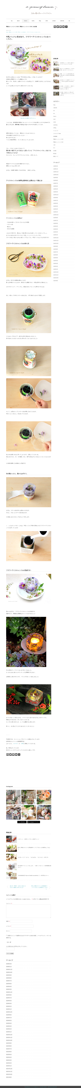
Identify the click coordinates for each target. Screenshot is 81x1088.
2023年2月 (9, 1029)
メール (8, 926)
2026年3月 (9, 963)
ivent (54, 119)
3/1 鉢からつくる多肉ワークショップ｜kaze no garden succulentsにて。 (67, 81)
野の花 (54, 153)
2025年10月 (9, 972)
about (18, 20)
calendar (62, 20)
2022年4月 (9, 1057)
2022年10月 (9, 1040)
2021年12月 (9, 1068)
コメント (9, 903)
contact (54, 20)
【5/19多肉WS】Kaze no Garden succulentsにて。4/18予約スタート (33, 875)
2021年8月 (9, 1077)
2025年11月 (9, 969)
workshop (55, 124)
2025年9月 (9, 975)
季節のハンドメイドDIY (12, 26)
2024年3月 (9, 1003)
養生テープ (55, 156)
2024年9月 (9, 995)
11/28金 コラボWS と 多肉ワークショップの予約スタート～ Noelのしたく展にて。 (67, 87)
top (11, 20)
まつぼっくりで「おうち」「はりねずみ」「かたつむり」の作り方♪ (33, 857)
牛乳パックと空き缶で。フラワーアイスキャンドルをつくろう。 (29, 32)
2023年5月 (9, 1020)
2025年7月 (9, 980)
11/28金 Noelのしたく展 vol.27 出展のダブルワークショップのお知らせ (67, 94)
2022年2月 (9, 1063)
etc (69, 20)
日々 (54, 147)
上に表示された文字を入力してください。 (17, 946)
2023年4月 (9, 1023)
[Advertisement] (28, 771)
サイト (8, 931)
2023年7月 (9, 1017)
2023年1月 (9, 1031)
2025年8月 (9, 978)
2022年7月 (9, 1048)
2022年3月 (9, 1060)
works (33, 20)
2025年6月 (9, 983)
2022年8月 (9, 1046)
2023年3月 (9, 1026)
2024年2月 (9, 1006)
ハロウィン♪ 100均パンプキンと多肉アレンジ (28, 839)
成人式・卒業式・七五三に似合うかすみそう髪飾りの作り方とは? (18, 886)
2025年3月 (9, 989)
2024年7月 (9, 997)
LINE (46, 20)
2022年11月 (9, 1037)
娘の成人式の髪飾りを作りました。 (29, 118)
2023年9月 (9, 1014)
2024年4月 (9, 1000)
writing (54, 127)
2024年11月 (9, 992)
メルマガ (15, 743)
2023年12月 (9, 1012)
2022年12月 (9, 1034)
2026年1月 (9, 966)
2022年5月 (9, 1054)
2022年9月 (9, 1043)
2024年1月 (9, 1009)
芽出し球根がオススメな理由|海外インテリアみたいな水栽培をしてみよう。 (39, 887)
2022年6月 (9, 1051)
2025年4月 (9, 986)
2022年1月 (9, 1065)
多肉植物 (55, 136)
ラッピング (55, 130)
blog (40, 20)
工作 (54, 144)
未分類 (35, 26)
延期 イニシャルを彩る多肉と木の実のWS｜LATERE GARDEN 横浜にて (67, 75)
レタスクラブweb (57, 133)
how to (25, 20)
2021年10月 (9, 1074)
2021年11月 (9, 1071)
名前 (8, 921)
